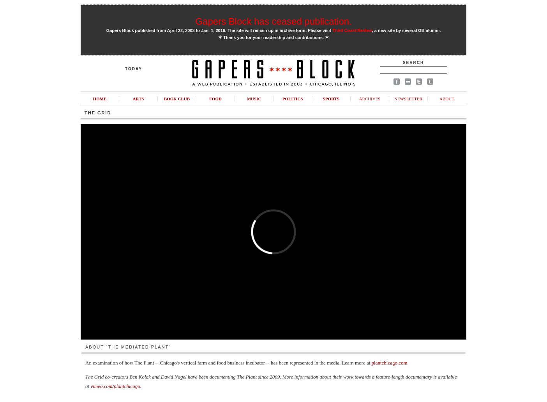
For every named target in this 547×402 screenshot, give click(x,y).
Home (100, 98)
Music (254, 98)
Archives (369, 98)
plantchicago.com (390, 363)
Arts (138, 98)
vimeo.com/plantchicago (115, 386)
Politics (292, 98)
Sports (331, 98)
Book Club (177, 98)
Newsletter (408, 98)
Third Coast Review (352, 30)
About (446, 98)
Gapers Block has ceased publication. (273, 21)
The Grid (98, 112)
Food (215, 98)
